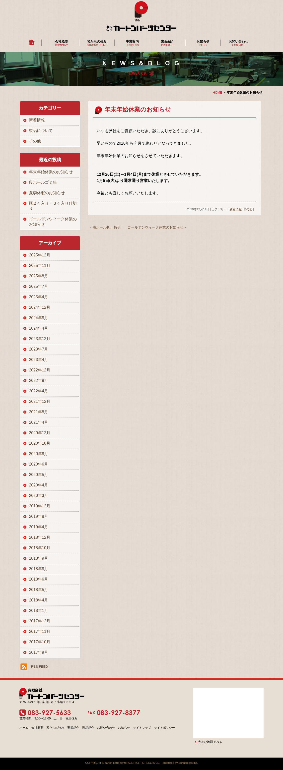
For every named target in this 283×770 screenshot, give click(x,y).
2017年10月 (39, 642)
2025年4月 (38, 297)
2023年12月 (39, 339)
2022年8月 (38, 380)
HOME (217, 92)
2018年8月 (38, 569)
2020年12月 (39, 433)
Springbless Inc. (188, 762)
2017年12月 (39, 621)
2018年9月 (38, 558)
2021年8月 (38, 412)
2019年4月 (38, 527)
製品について (41, 130)
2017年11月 (39, 631)
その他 (247, 209)
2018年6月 (38, 579)
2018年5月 (38, 590)
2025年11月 (39, 265)
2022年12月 (39, 370)
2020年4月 (38, 485)
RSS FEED (39, 666)
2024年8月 (38, 318)
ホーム (23, 727)
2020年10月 (39, 443)
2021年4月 (38, 422)
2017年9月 (38, 652)
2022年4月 (38, 391)
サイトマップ (142, 727)
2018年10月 (39, 548)
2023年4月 (38, 359)
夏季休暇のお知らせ (47, 193)
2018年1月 (38, 610)
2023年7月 (38, 349)
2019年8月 (38, 516)
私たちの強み (97, 41)
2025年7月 (38, 286)
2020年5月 (38, 475)
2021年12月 (39, 401)
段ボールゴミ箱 (43, 182)
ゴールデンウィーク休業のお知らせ (155, 227)
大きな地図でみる (210, 741)
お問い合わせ (238, 41)
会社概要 (61, 41)
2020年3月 (38, 495)
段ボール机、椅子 (107, 227)
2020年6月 (38, 464)
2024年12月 (39, 307)
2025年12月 (39, 255)
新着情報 (236, 209)
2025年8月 (38, 276)
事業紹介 (73, 727)
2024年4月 (38, 328)
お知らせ (203, 41)
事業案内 (132, 41)
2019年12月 (39, 506)
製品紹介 (167, 41)
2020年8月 (38, 454)
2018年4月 (38, 600)
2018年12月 (39, 537)
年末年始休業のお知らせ (137, 109)
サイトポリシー (164, 727)
